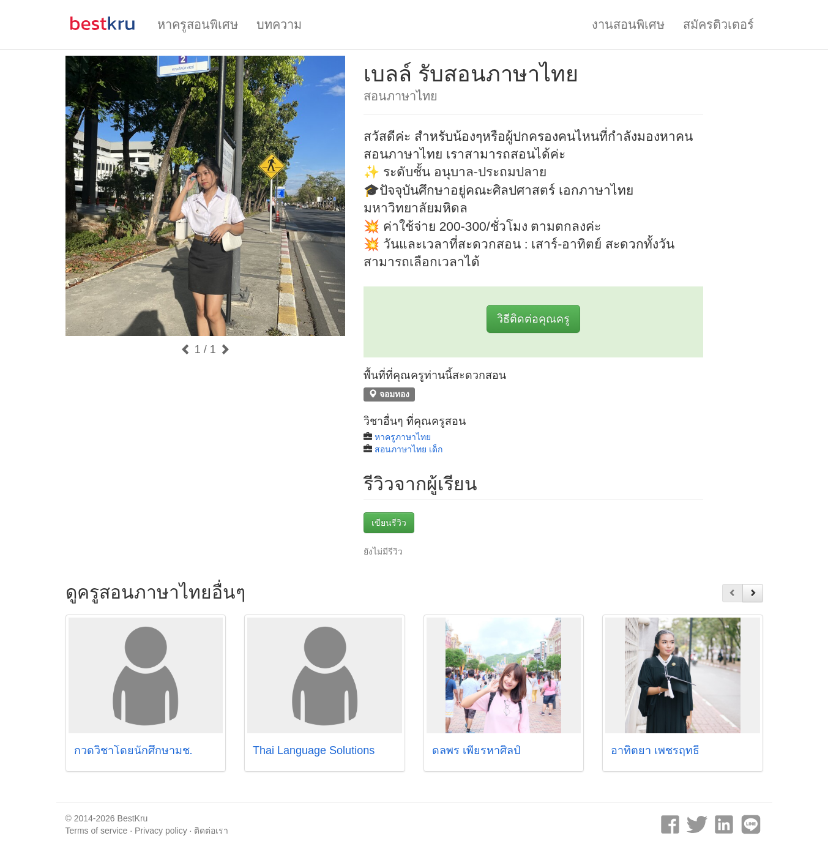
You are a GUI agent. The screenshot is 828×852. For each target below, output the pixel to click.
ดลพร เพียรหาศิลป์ (476, 750)
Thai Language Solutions (314, 750)
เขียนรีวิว (388, 523)
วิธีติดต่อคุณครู (533, 319)
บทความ (279, 24)
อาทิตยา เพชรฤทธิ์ (655, 750)
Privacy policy (161, 830)
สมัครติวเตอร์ (718, 24)
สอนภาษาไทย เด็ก (408, 449)
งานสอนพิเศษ (628, 24)
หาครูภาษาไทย (403, 437)
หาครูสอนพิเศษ (197, 24)
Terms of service (96, 830)
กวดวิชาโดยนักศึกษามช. (133, 750)
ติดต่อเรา (211, 830)
